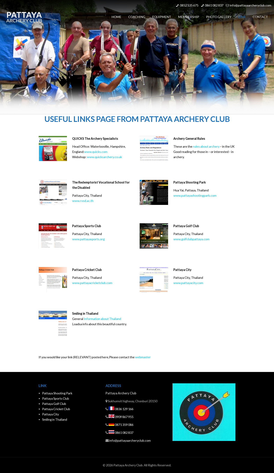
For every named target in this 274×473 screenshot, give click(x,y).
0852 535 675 (189, 5)
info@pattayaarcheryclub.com (250, 5)
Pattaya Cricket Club (56, 409)
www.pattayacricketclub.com (92, 283)
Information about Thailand (102, 319)
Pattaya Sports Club (55, 398)
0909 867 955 (124, 417)
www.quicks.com (95, 152)
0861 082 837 (214, 5)
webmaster (143, 357)
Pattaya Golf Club (54, 404)
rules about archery (206, 146)
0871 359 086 (124, 425)
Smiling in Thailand (54, 419)
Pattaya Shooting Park (57, 393)
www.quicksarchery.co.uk (104, 157)
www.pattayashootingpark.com (194, 195)
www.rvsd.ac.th (82, 201)
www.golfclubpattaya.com (191, 239)
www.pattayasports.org (88, 239)
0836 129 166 (124, 409)
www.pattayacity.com (188, 283)
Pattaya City (50, 414)
